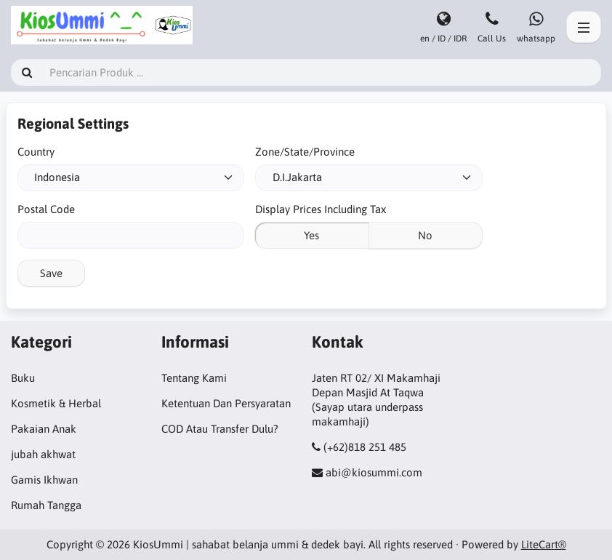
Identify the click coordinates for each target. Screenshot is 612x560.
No (425, 235)
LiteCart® (543, 544)
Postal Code (46, 209)
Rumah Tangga (46, 505)
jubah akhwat (43, 454)
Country (36, 151)
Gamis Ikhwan (44, 479)
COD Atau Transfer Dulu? (219, 429)
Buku (23, 378)
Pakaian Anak (43, 429)
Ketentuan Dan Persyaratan (226, 403)
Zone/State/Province (305, 151)
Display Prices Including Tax (320, 209)
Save (51, 273)
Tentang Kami (194, 378)
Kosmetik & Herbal (56, 403)
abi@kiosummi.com (374, 472)
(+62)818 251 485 (364, 447)
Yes (311, 235)
